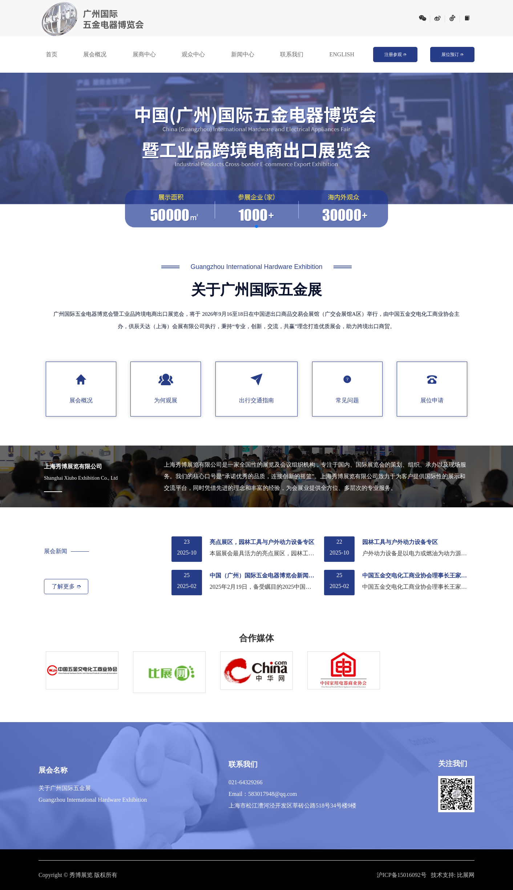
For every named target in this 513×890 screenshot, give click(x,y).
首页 (51, 54)
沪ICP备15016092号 (402, 875)
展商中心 (144, 54)
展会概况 (94, 54)
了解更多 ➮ (66, 586)
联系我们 (291, 54)
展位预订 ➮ (452, 54)
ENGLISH (342, 54)
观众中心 (193, 54)
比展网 (465, 875)
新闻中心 (242, 54)
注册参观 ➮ (395, 54)
